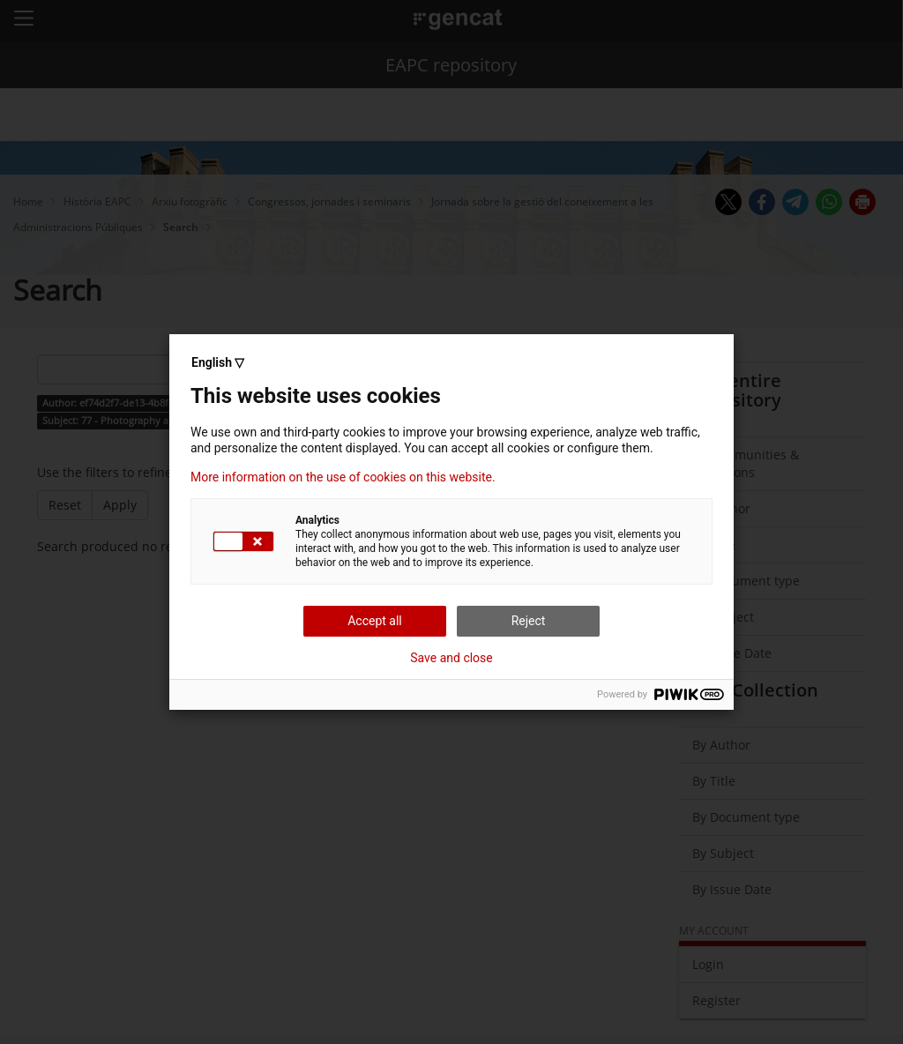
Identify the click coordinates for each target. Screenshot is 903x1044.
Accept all (374, 621)
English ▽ (217, 362)
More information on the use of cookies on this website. (343, 477)
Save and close (451, 658)
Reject (528, 621)
